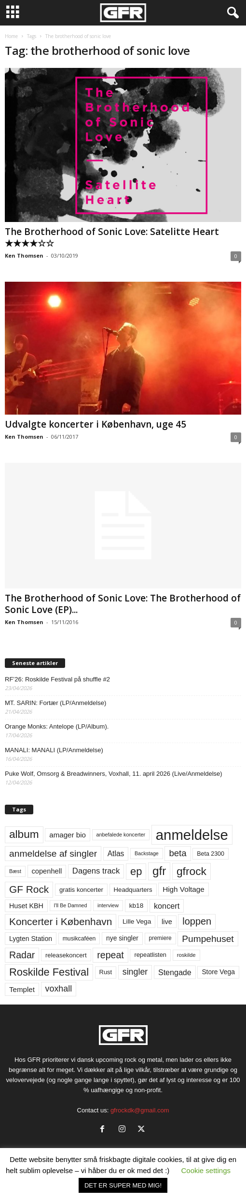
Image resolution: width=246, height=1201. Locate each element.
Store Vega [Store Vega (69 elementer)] (218, 972)
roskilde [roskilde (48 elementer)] (186, 955)
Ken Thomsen (24, 255)
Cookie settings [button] (206, 1170)
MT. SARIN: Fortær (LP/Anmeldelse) (55, 702)
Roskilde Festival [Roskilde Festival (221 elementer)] (49, 972)
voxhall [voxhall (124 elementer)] (58, 988)
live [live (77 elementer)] (167, 922)
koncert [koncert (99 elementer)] (166, 905)
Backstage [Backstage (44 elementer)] (147, 853)
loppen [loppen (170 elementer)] (196, 921)
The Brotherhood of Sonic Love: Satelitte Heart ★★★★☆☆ (112, 237)
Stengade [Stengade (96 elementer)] (174, 972)
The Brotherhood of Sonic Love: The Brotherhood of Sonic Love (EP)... (123, 604)
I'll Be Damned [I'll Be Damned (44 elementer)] (70, 905)
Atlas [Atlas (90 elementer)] (116, 853)
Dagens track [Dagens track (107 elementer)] (96, 870)
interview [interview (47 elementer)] (108, 905)
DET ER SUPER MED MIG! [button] (123, 1185)
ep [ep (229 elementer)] (136, 871)
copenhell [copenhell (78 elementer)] (47, 871)
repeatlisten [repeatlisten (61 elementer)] (150, 954)
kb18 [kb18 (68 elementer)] (136, 905)
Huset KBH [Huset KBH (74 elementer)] (26, 906)
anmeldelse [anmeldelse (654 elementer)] (192, 835)
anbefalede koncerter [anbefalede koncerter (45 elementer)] (121, 834)
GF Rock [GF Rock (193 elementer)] (29, 889)
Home (11, 36)
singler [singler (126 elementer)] (135, 972)
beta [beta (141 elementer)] (177, 853)
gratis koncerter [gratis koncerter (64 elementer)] (81, 889)
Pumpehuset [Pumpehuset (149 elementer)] (207, 939)
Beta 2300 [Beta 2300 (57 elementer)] (210, 853)
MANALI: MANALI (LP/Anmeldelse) (54, 750)
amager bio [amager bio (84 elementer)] (67, 835)
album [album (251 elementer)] (24, 834)
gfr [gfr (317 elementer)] (159, 870)
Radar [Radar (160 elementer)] (22, 955)
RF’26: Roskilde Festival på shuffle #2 (57, 679)
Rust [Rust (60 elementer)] (105, 972)
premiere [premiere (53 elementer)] (160, 938)
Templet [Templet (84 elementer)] (22, 989)
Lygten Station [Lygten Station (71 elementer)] (30, 938)
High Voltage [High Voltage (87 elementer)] (184, 889)
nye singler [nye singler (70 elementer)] (122, 938)
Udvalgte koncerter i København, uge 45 (95, 424)
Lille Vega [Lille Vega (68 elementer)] (137, 921)
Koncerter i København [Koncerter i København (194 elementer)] (60, 921)
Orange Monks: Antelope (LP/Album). (57, 726)
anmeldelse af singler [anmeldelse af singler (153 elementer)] (53, 854)
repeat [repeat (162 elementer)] (110, 955)
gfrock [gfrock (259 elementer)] (191, 871)
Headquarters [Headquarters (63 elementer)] (133, 889)
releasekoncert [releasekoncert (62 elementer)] (66, 955)
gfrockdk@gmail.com (139, 1110)
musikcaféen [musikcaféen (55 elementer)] (79, 938)
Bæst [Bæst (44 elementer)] (15, 871)
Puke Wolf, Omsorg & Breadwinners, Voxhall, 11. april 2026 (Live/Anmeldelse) (113, 773)
